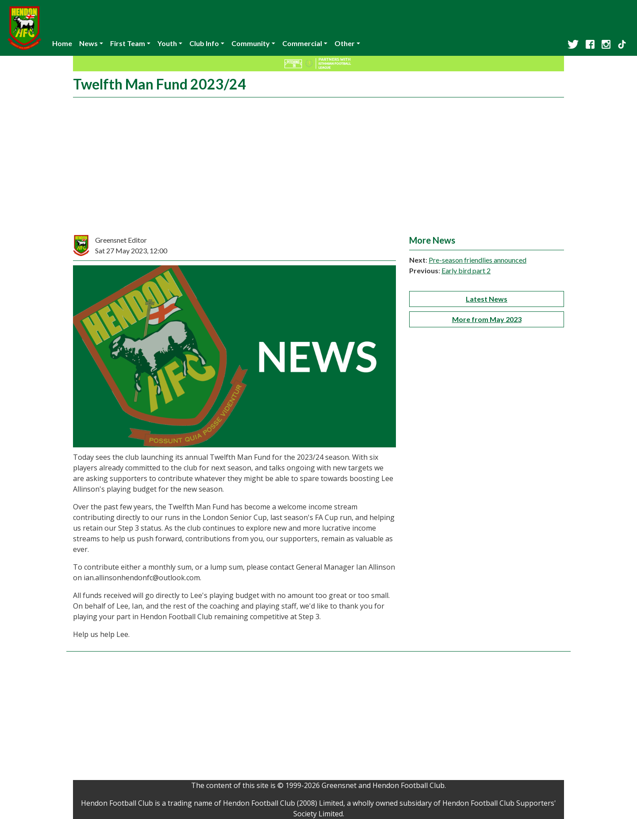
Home (62, 43)
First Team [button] (127, 43)
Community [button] (250, 43)
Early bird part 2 (466, 270)
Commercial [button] (302, 43)
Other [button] (344, 43)
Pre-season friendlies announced (477, 260)
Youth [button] (167, 43)
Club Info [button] (204, 43)
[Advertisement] (318, 168)
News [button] (88, 43)
